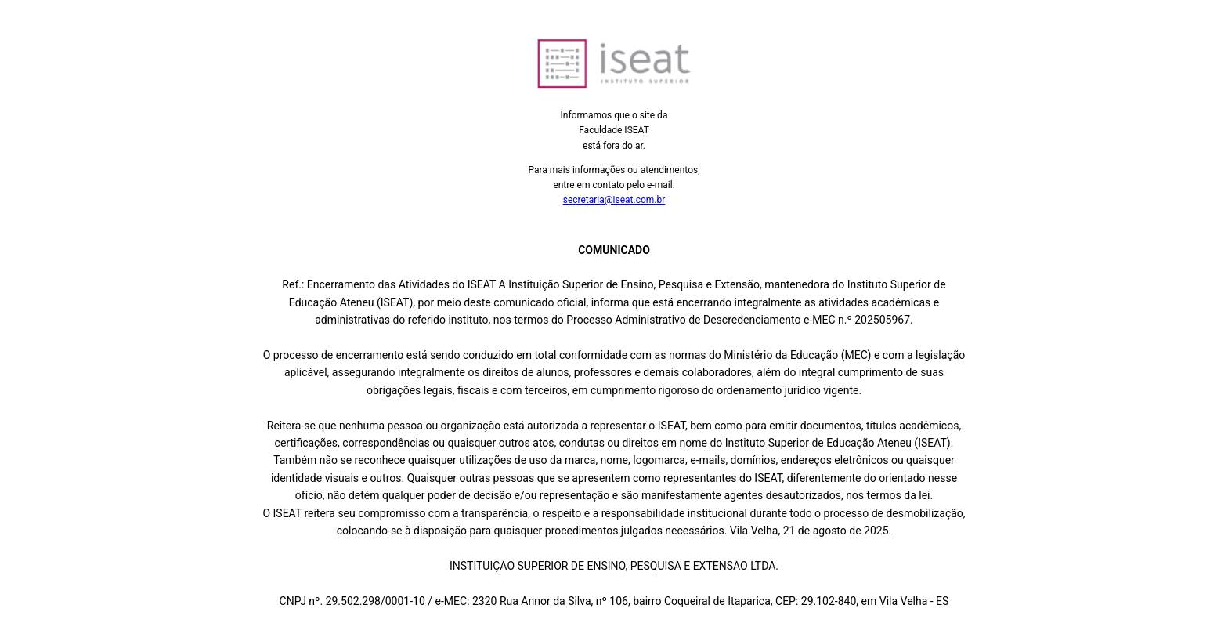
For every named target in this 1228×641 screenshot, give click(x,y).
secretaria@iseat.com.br (614, 199)
